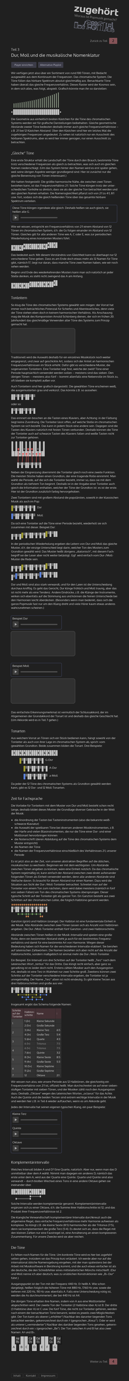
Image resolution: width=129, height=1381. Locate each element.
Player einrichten (23, 64)
